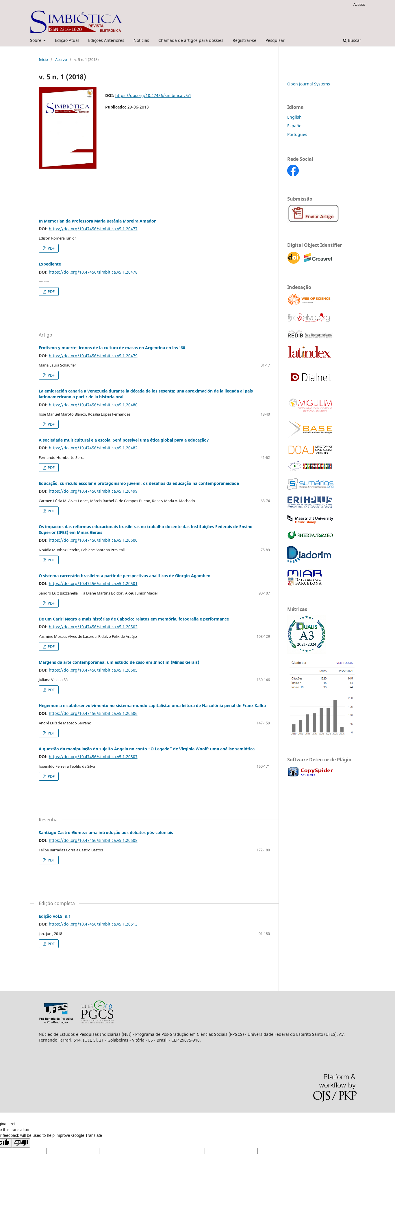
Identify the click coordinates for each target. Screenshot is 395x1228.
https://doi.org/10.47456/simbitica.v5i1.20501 (93, 583)
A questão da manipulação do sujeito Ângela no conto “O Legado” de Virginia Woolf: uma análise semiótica (147, 749)
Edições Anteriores (106, 40)
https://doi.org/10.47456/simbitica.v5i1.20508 (93, 840)
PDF (51, 248)
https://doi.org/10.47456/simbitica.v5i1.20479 (93, 355)
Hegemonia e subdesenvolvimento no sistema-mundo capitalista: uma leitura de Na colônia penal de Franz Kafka (152, 705)
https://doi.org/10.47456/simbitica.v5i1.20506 (93, 713)
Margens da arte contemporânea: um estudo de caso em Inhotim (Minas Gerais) (119, 662)
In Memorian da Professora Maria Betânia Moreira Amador (97, 221)
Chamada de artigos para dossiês (190, 40)
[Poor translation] (21, 1143)
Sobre (36, 40)
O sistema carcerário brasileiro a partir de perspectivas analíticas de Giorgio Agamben (124, 575)
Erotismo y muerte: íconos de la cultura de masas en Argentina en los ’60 (112, 347)
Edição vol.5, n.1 (55, 916)
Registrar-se (244, 40)
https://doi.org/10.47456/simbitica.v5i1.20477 (93, 228)
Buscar (352, 40)
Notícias (141, 40)
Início (43, 59)
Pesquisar (275, 40)
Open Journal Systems (308, 84)
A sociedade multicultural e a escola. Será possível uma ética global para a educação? (124, 440)
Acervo (61, 59)
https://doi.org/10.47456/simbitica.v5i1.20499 (93, 491)
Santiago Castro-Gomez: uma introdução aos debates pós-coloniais (106, 832)
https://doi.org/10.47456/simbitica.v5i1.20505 (93, 670)
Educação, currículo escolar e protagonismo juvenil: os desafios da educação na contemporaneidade (139, 483)
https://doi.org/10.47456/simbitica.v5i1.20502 (93, 626)
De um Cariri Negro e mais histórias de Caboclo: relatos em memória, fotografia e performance (134, 619)
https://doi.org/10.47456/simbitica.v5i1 (153, 95)
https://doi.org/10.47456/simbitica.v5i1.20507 (93, 756)
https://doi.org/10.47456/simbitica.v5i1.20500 (93, 540)
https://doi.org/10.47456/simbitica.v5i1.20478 (93, 272)
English (294, 117)
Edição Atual (67, 40)
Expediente (50, 264)
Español (295, 125)
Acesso (359, 4)
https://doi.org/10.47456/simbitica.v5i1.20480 (93, 405)
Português (297, 134)
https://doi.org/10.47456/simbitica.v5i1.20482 (93, 448)
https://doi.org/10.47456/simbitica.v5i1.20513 (93, 924)
